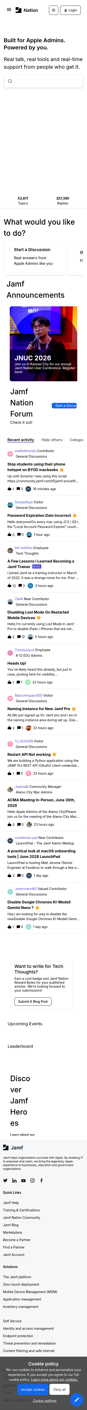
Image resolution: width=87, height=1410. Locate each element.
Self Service (12, 1321)
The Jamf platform (17, 1277)
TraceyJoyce (24, 650)
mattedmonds (25, 451)
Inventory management (20, 1307)
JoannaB (21, 787)
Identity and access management (28, 1328)
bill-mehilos (23, 548)
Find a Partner (14, 1247)
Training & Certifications (21, 1210)
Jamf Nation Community (21, 1217)
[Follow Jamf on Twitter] (5, 1180)
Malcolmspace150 (28, 695)
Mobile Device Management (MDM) (30, 1292)
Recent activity (20, 439)
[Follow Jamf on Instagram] (32, 1180)
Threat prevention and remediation (29, 1343)
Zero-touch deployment (21, 1284)
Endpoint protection (18, 1336)
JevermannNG (26, 889)
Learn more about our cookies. (54, 1379)
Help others (52, 439)
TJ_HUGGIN (24, 741)
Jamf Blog (11, 1225)
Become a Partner (16, 1240)
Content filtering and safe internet (29, 1351)
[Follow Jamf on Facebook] (41, 1180)
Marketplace (12, 1232)
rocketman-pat (26, 838)
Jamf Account (13, 1255)
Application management (22, 1299)
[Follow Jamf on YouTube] (23, 1180)
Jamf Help (11, 1203)
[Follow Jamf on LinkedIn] (14, 1180)
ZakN (19, 599)
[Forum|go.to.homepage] (25, 10)
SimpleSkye (24, 502)
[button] (76, 1399)
